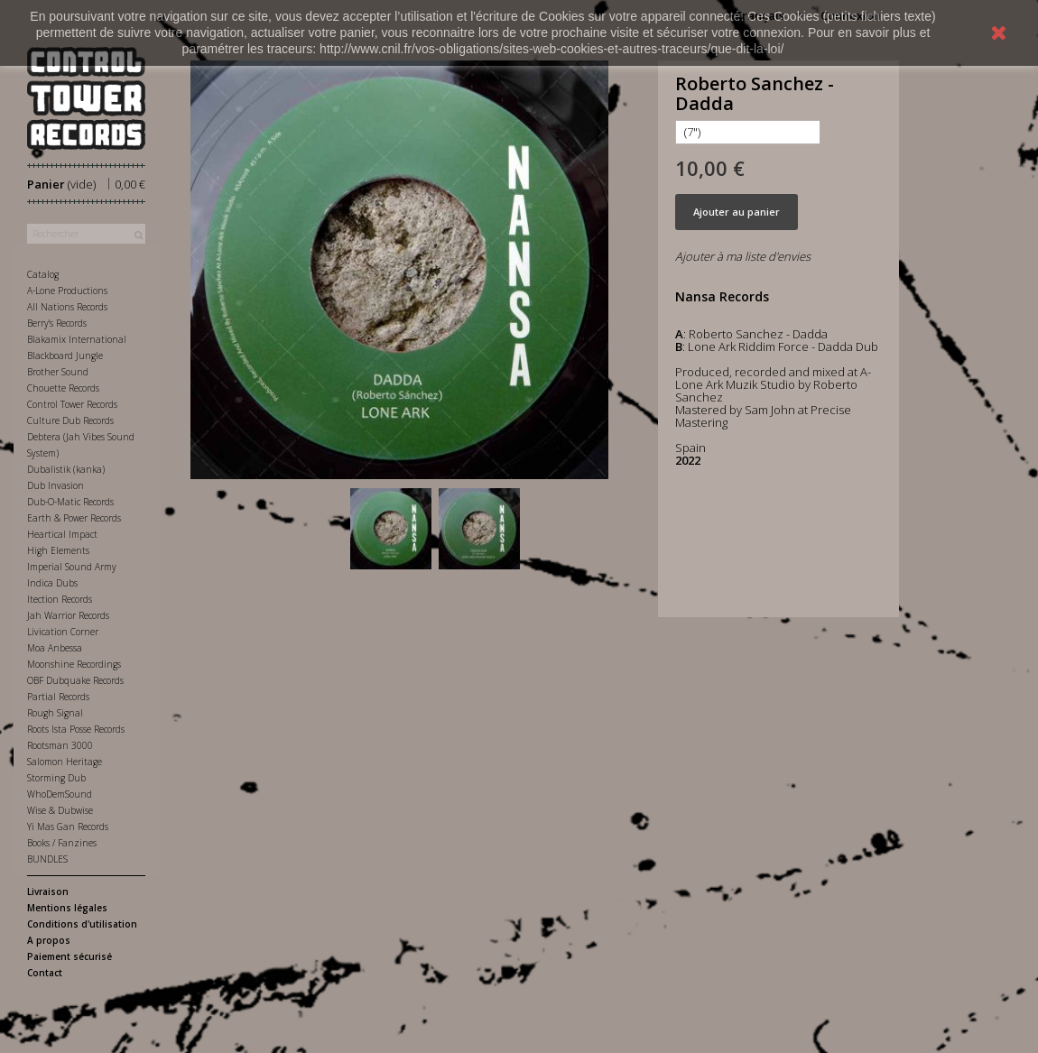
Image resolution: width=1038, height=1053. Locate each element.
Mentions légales (67, 907)
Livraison (48, 891)
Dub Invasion (55, 485)
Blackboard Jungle (65, 355)
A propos (48, 940)
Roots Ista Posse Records (76, 729)
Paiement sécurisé (69, 956)
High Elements (58, 550)
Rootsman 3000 (60, 745)
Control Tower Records (72, 404)
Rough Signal (55, 713)
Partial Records (58, 696)
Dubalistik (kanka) (66, 469)
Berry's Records (57, 323)
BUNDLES (47, 859)
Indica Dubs (52, 583)
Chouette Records (63, 388)
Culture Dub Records (70, 420)
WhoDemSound (59, 794)
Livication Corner (62, 631)
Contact (44, 972)
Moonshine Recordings (74, 664)
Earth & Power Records (74, 518)
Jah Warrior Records (68, 615)
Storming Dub (56, 777)
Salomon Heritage (64, 761)
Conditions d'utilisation (82, 924)
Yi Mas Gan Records (67, 826)
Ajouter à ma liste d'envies (743, 256)
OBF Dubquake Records (75, 680)
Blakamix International (76, 339)
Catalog (43, 274)
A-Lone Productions (67, 290)
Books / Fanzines (62, 842)
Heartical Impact (62, 534)
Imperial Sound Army (71, 566)
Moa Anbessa (54, 648)
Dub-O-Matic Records (70, 501)
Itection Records (59, 599)
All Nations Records (67, 306)
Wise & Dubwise (60, 810)
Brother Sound (57, 371)
